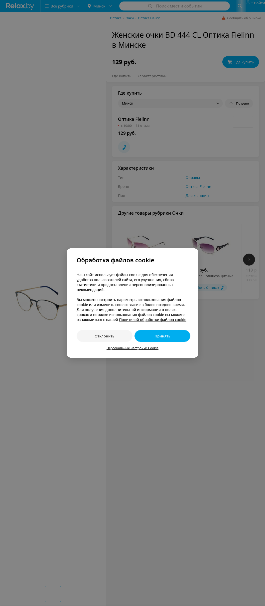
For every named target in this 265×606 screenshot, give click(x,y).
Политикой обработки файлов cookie (152, 319)
